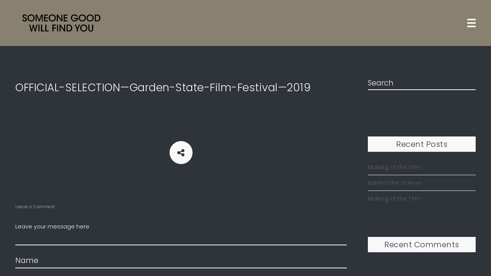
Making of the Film (394, 167)
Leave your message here (181, 233)
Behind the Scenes (395, 183)
